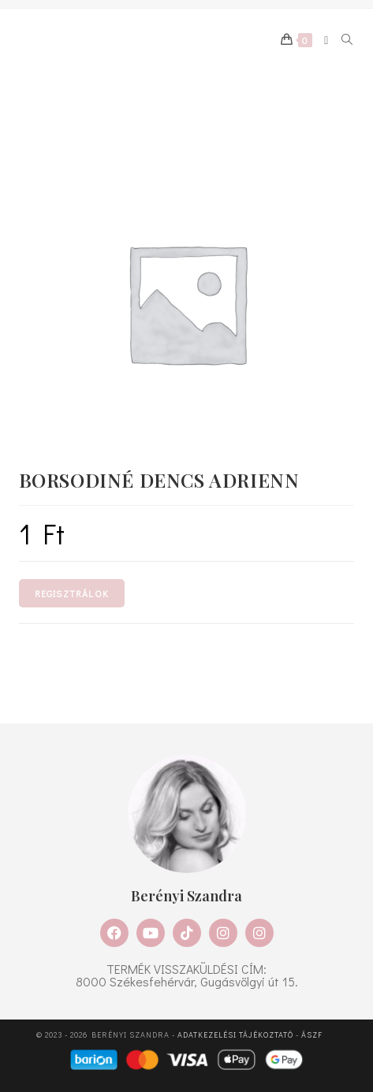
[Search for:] (342, 40)
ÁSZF (312, 1035)
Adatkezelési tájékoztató (235, 1035)
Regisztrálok (72, 593)
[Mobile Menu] (321, 40)
